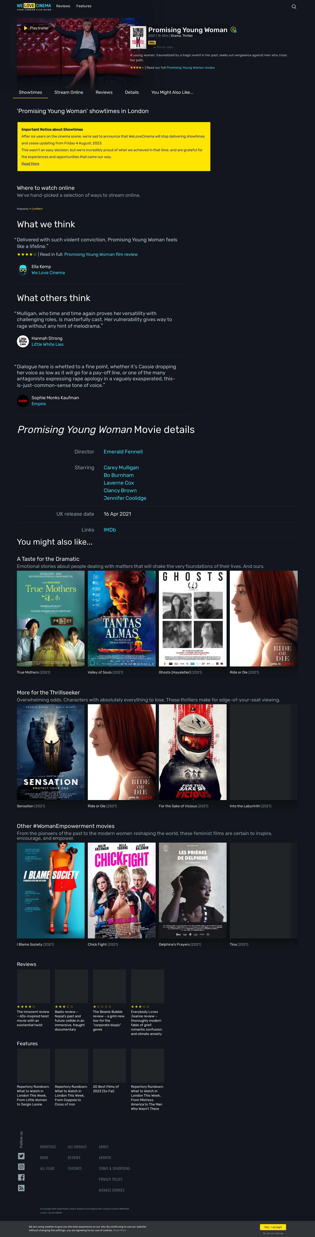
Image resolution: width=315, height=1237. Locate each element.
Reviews (62, 6)
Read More (119, 1230)
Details (132, 92)
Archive (105, 1150)
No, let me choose (273, 1233)
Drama (176, 35)
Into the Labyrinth (245, 805)
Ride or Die (239, 672)
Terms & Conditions (114, 1161)
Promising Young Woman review (191, 67)
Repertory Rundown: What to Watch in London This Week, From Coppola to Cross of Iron (111, 1089)
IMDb (110, 529)
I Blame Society (30, 944)
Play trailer (34, 28)
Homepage (48, 1139)
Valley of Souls (100, 672)
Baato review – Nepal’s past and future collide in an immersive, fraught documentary (108, 1017)
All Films (47, 1161)
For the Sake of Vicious (178, 805)
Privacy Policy (111, 1172)
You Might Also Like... (172, 92)
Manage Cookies (112, 1183)
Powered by (30, 208)
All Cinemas (77, 1139)
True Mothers (28, 672)
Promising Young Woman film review (101, 254)
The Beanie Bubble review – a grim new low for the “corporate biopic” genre (176, 1017)
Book (44, 1150)
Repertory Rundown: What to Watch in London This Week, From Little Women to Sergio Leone (45, 1089)
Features (82, 6)
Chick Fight (97, 944)
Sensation (25, 805)
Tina (234, 944)
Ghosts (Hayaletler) (175, 672)
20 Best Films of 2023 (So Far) (173, 1085)
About (103, 1139)
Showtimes (30, 92)
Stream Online (68, 92)
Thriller (187, 35)
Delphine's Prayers (175, 944)
